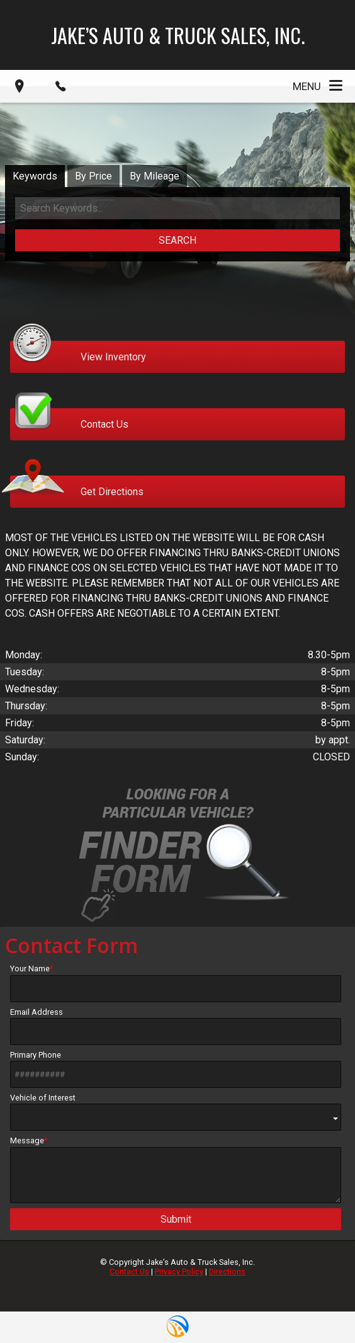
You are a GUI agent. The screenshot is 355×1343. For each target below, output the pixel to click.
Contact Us (129, 1271)
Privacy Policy (179, 1271)
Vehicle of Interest (175, 1112)
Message (175, 1169)
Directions (227, 1271)
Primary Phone (175, 1069)
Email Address (175, 1026)
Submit (176, 1219)
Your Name (175, 983)
